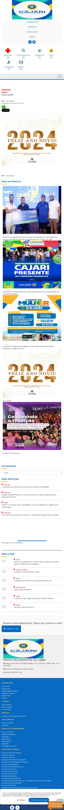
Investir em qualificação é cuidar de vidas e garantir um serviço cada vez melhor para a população (36, 563)
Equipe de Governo (8, 693)
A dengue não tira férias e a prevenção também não (33, 581)
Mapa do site (6, 696)
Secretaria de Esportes (9, 774)
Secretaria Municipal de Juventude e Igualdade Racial (20, 788)
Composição (6, 689)
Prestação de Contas (9, 746)
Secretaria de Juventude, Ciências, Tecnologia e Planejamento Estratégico (26, 781)
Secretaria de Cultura (9, 769)
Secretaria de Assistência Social (12, 767)
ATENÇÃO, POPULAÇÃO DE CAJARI (27, 572)
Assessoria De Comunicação (11, 753)
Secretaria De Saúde (9, 785)
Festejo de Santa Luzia (11, 453)
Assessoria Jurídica (8, 755)
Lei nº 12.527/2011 (8, 732)
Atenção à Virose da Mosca (24, 607)
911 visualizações (8, 101)
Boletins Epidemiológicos (10, 691)
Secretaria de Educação (10, 771)
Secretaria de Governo (9, 776)
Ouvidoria (5, 725)
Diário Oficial (6, 739)
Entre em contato (7, 723)
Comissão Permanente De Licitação (14, 760)
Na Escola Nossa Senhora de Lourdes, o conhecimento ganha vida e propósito (30, 515)
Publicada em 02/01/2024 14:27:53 (12, 103)
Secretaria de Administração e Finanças (15, 762)
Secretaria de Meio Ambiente (11, 783)
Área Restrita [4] (32, 22)
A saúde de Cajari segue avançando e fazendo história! (34, 598)
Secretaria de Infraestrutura (11, 778)
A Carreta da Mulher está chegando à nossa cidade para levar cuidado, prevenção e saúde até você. (28, 347)
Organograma (6, 741)
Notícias (4, 698)
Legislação (5, 744)
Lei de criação (6, 709)
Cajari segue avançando (22, 589)
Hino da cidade (7, 707)
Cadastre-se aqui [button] (11, 629)
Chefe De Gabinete (8, 757)
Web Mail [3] (32, 27)
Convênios (5, 737)
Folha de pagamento (9, 734)
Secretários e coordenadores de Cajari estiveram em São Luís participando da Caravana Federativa (31, 293)
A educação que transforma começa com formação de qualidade (25, 487)
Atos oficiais (6, 686)
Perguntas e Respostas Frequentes (14, 716)
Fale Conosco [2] (32, 32)
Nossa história (7, 705)
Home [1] (32, 37)
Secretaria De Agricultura (10, 764)
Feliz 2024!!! (7, 401)
